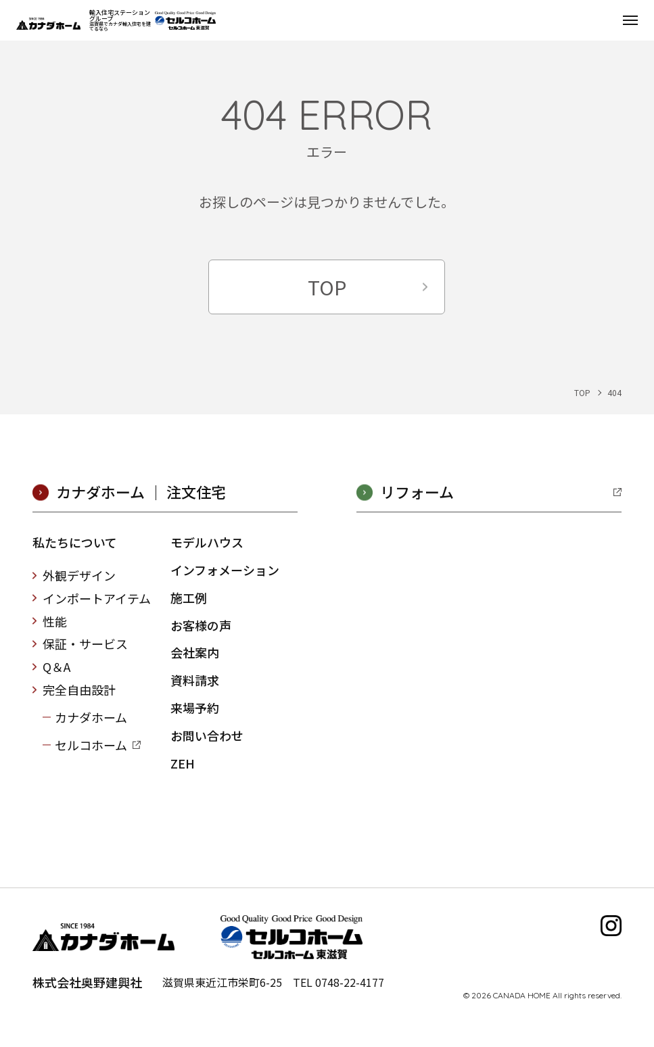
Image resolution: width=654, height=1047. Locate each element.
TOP (327, 286)
